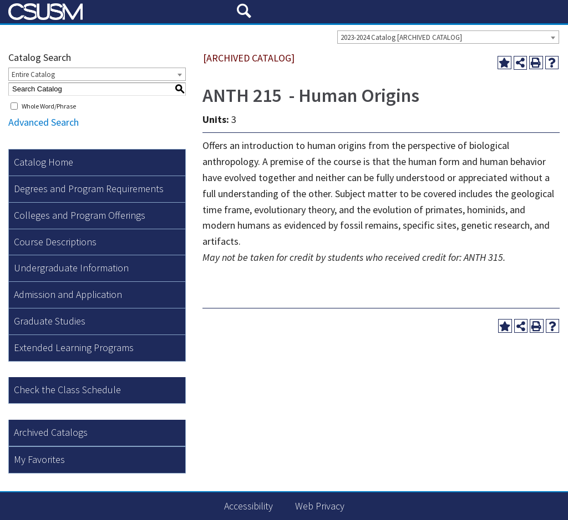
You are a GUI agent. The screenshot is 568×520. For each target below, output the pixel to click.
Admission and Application (68, 294)
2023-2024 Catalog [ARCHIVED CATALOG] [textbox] (401, 37)
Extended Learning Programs (74, 347)
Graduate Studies (49, 321)
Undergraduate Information (71, 267)
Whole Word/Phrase (49, 106)
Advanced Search (43, 122)
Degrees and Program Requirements (89, 188)
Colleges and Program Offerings (79, 215)
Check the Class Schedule (67, 389)
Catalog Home (43, 162)
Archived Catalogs (51, 432)
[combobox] (448, 37)
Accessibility (248, 506)
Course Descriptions (55, 241)
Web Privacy (319, 506)
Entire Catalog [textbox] (33, 74)
